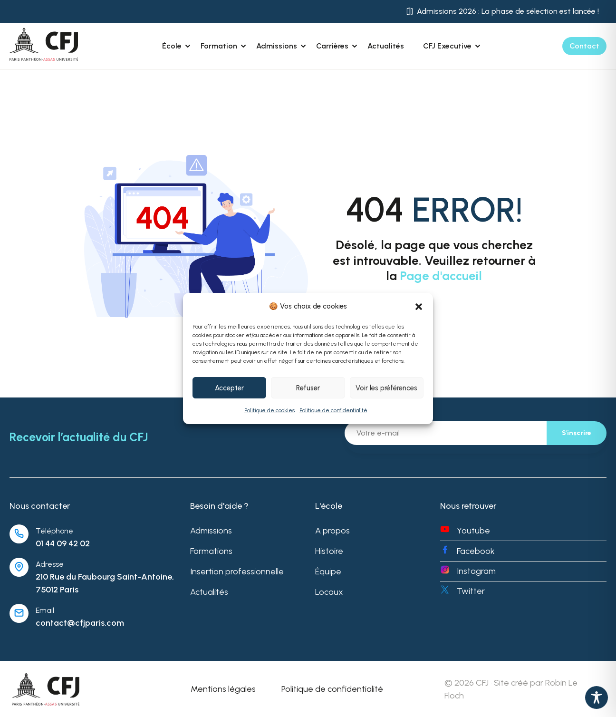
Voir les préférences (386, 388)
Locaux (329, 592)
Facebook (476, 551)
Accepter (229, 388)
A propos (332, 530)
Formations (211, 551)
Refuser (308, 388)
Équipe (328, 571)
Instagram (476, 571)
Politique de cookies (269, 410)
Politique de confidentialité (333, 410)
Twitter (471, 591)
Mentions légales (223, 689)
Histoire (329, 551)
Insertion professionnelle (237, 571)
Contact (584, 45)
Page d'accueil (441, 275)
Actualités (385, 45)
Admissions (211, 530)
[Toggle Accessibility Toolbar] (596, 697)
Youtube (473, 530)
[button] (419, 306)
